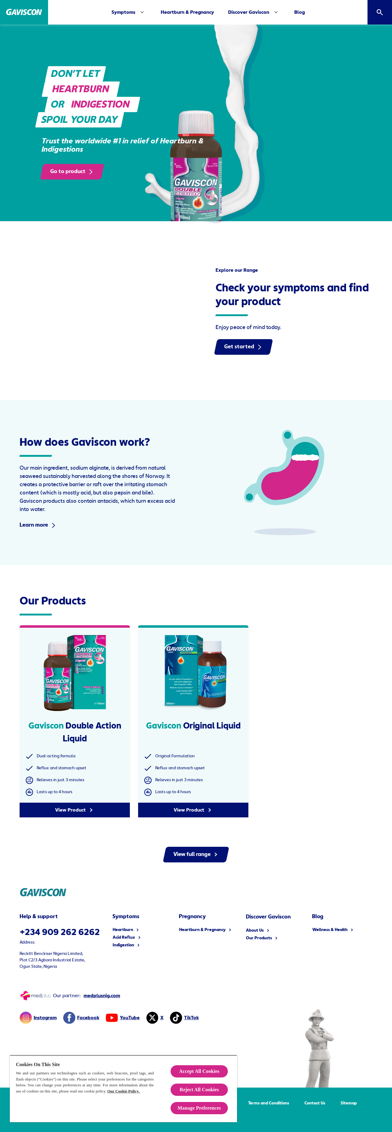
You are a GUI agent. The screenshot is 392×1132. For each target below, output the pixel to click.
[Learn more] (38, 525)
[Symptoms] (129, 12)
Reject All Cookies (199, 1089)
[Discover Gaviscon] (248, 12)
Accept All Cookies (199, 1071)
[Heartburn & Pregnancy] (187, 12)
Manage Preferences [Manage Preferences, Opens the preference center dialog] (199, 1108)
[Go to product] (72, 172)
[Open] (379, 12)
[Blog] (299, 12)
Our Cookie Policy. (123, 1091)
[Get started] (243, 347)
